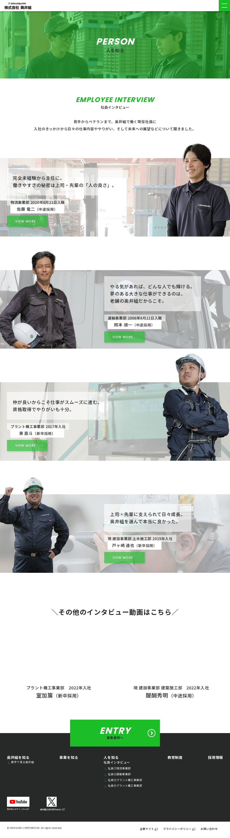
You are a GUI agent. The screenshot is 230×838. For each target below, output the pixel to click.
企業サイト (149, 829)
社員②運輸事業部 (118, 774)
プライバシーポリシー (179, 829)
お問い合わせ (209, 829)
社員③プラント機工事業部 (123, 780)
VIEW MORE (123, 337)
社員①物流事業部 (118, 768)
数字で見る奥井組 (21, 762)
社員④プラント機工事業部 (123, 785)
